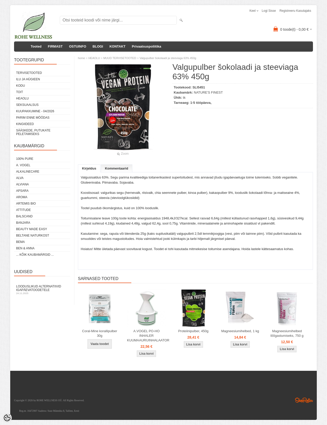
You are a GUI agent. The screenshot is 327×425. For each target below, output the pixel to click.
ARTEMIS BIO (26, 203)
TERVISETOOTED (29, 73)
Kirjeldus (89, 168)
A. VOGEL (23, 165)
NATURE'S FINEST (208, 92)
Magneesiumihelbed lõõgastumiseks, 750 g (287, 333)
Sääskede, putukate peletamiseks (33, 132)
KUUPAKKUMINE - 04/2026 (35, 111)
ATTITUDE (23, 210)
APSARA (22, 191)
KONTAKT (117, 46)
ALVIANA (22, 184)
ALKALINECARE (27, 171)
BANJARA (23, 223)
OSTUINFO (77, 46)
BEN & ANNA (25, 248)
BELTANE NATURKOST (32, 235)
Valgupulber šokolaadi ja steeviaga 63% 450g (167, 58)
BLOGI (97, 46)
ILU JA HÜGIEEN (28, 79)
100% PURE (24, 159)
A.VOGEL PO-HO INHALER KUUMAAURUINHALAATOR (147, 335)
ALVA (20, 178)
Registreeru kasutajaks (295, 11)
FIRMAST (55, 46)
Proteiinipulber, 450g (193, 331)
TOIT (19, 92)
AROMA (21, 197)
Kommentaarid (116, 168)
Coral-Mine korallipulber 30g (99, 333)
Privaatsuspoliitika (146, 46)
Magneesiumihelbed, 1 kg (240, 331)
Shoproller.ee (304, 400)
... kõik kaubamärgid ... (35, 254)
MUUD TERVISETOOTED (119, 58)
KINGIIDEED (25, 124)
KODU (20, 85)
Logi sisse (269, 11)
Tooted (36, 46)
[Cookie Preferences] (7, 417)
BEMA (20, 242)
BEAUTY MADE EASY (31, 229)
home (81, 58)
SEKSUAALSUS (27, 105)
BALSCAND (24, 216)
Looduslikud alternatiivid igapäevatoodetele (42, 290)
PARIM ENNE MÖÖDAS (32, 117)
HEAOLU (22, 98)
